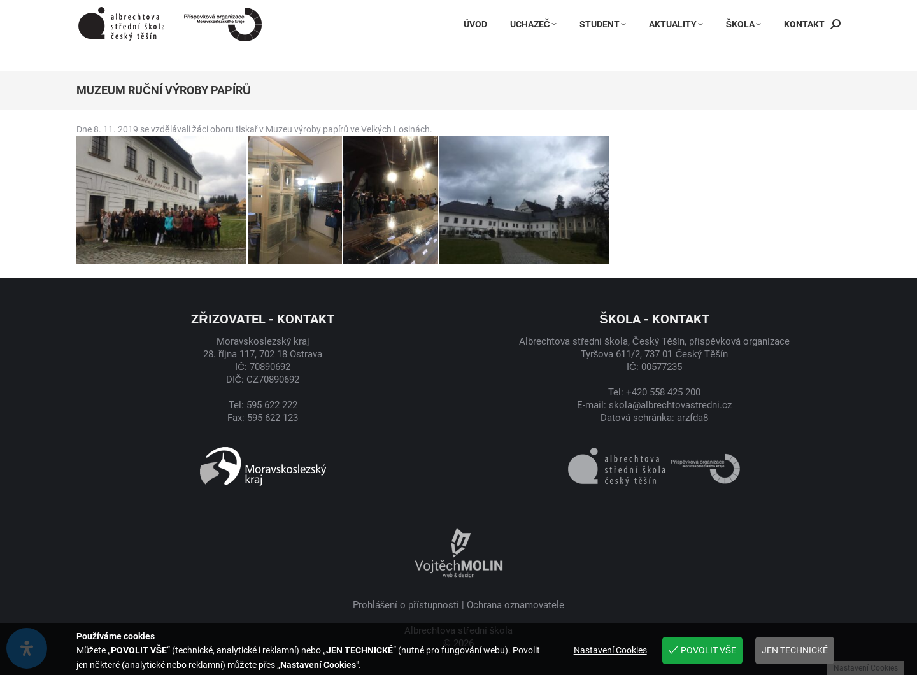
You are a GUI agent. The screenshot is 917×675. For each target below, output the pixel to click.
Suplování (815, 12)
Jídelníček (749, 12)
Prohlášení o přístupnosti (406, 605)
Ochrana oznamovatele (515, 605)
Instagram (624, 12)
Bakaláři (687, 12)
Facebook (558, 12)
